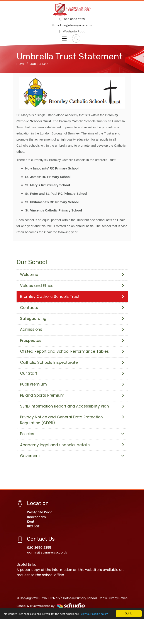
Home (21, 64)
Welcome (72, 274)
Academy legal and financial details (72, 445)
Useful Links (26, 564)
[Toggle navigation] (64, 38)
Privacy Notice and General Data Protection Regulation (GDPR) (72, 419)
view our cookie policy (94, 614)
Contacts (72, 307)
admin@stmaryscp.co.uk (72, 25)
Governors (72, 455)
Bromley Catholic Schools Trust (72, 296)
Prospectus (72, 340)
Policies (72, 433)
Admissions (72, 329)
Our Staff (72, 373)
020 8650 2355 (72, 19)
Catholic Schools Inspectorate (72, 362)
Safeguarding (72, 318)
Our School (39, 64)
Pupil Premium (72, 384)
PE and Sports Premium (72, 395)
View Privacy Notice (114, 598)
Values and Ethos (72, 285)
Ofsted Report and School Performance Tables (72, 351)
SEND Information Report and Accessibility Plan (72, 406)
